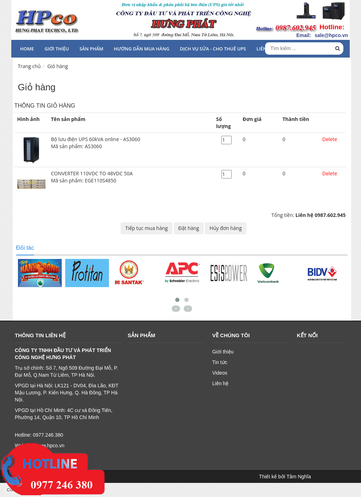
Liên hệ (220, 383)
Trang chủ (29, 66)
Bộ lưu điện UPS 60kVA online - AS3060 (131, 143)
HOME (27, 49)
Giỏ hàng (57, 66)
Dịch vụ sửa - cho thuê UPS (213, 49)
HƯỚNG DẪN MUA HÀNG (141, 49)
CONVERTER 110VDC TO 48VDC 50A (131, 177)
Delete (329, 139)
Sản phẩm (91, 49)
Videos (219, 373)
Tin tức (219, 362)
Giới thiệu (56, 49)
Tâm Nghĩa (299, 476)
